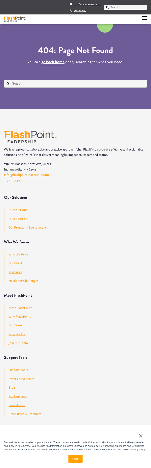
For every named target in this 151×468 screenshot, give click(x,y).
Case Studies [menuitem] (17, 405)
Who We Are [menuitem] (17, 334)
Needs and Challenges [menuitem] (23, 281)
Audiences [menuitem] (15, 272)
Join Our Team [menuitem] (18, 343)
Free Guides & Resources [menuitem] (25, 414)
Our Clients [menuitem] (16, 263)
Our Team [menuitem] (15, 325)
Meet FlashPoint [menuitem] (20, 308)
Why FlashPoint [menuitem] (20, 317)
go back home (52, 62)
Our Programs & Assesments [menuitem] (28, 227)
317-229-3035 (80, 10)
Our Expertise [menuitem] (18, 219)
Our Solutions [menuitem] (18, 210)
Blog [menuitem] (12, 387)
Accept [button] (75, 459)
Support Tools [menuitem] (18, 370)
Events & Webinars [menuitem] (21, 379)
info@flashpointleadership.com (87, 4)
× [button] (140, 435)
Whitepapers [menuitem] (17, 396)
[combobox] (125, 7)
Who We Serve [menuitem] (18, 254)
